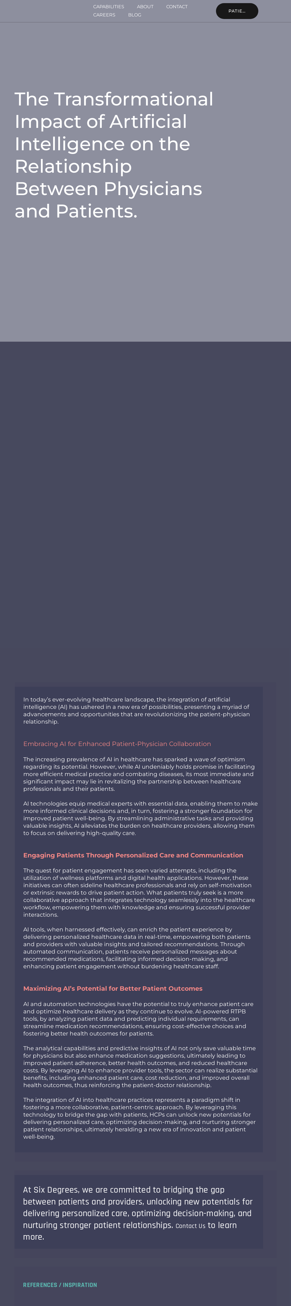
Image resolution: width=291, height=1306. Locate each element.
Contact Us (196, 1225)
